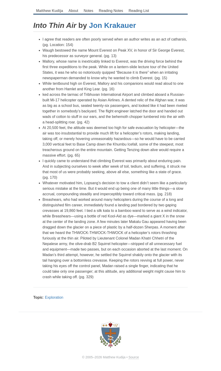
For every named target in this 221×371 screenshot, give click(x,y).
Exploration (54, 297)
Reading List (139, 11)
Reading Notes (111, 11)
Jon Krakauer (112, 25)
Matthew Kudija (49, 11)
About (73, 11)
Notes (88, 11)
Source (133, 357)
